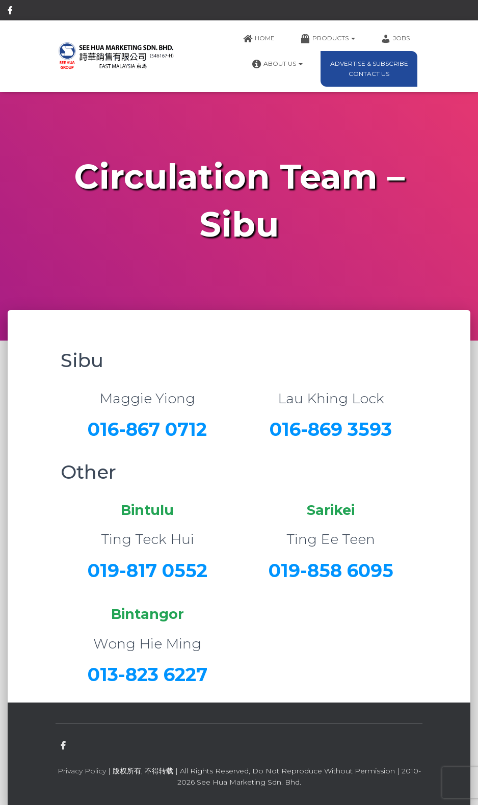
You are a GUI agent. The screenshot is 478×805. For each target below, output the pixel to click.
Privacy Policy (82, 770)
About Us (277, 64)
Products (327, 39)
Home (259, 39)
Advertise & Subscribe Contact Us (369, 68)
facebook (10, 11)
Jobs (395, 39)
